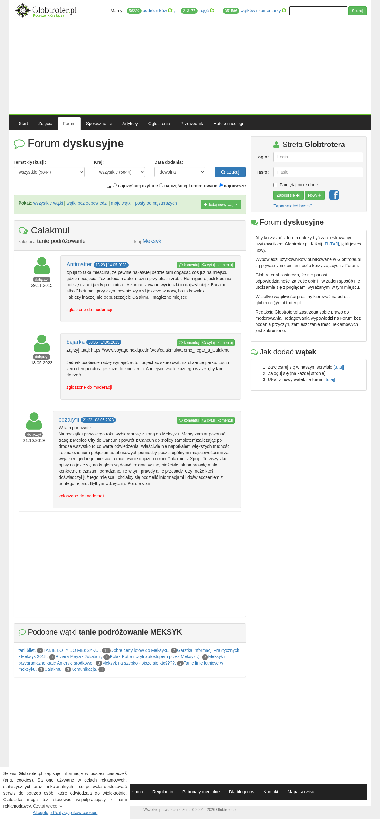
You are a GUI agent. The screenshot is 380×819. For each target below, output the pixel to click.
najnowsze (232, 185)
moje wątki (121, 203)
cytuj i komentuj (217, 265)
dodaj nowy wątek (221, 204)
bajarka (76, 342)
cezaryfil (69, 420)
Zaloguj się (288, 195)
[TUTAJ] (331, 243)
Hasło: (262, 172)
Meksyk (151, 241)
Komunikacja (83, 669)
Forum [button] (69, 123)
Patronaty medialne (201, 791)
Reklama (134, 791)
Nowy (314, 195)
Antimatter (79, 264)
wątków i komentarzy (254, 11)
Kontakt (271, 791)
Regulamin (162, 791)
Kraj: (99, 162)
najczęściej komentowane (188, 185)
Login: (262, 156)
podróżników (150, 11)
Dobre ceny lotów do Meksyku (139, 650)
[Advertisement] (190, 65)
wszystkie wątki (48, 203)
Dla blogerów (241, 791)
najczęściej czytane (135, 185)
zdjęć (198, 11)
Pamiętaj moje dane (295, 184)
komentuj (189, 265)
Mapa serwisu (301, 791)
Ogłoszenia (159, 123)
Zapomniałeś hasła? (292, 205)
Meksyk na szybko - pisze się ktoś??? (138, 663)
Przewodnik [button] (192, 123)
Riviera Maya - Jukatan (78, 656)
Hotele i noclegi (228, 123)
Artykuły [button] (130, 123)
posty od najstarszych (156, 203)
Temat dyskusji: (30, 162)
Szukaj (357, 11)
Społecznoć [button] (99, 123)
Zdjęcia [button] (45, 123)
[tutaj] (339, 367)
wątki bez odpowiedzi (87, 203)
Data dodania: (168, 162)
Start (23, 123)
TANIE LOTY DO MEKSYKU (71, 650)
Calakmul (53, 669)
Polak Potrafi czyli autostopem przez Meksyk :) (154, 656)
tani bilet (27, 650)
